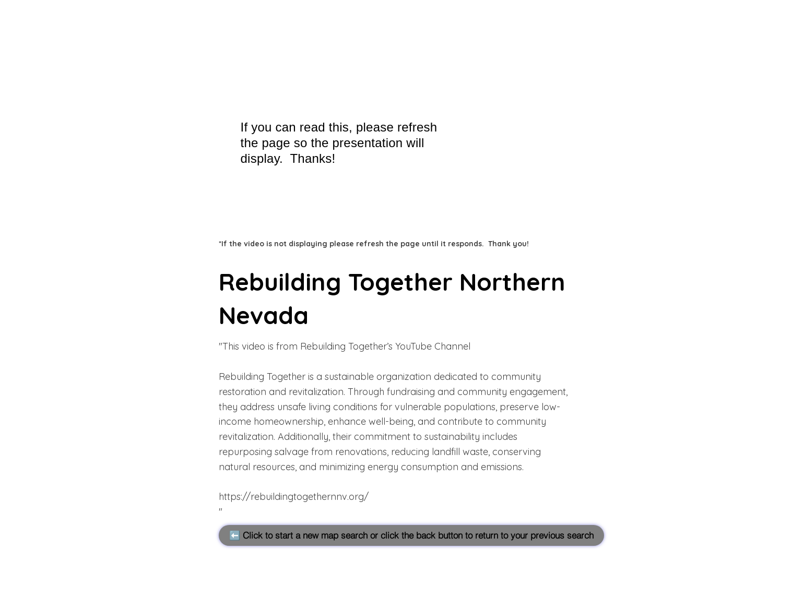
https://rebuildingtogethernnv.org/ (294, 497)
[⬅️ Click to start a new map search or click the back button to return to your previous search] (411, 535)
